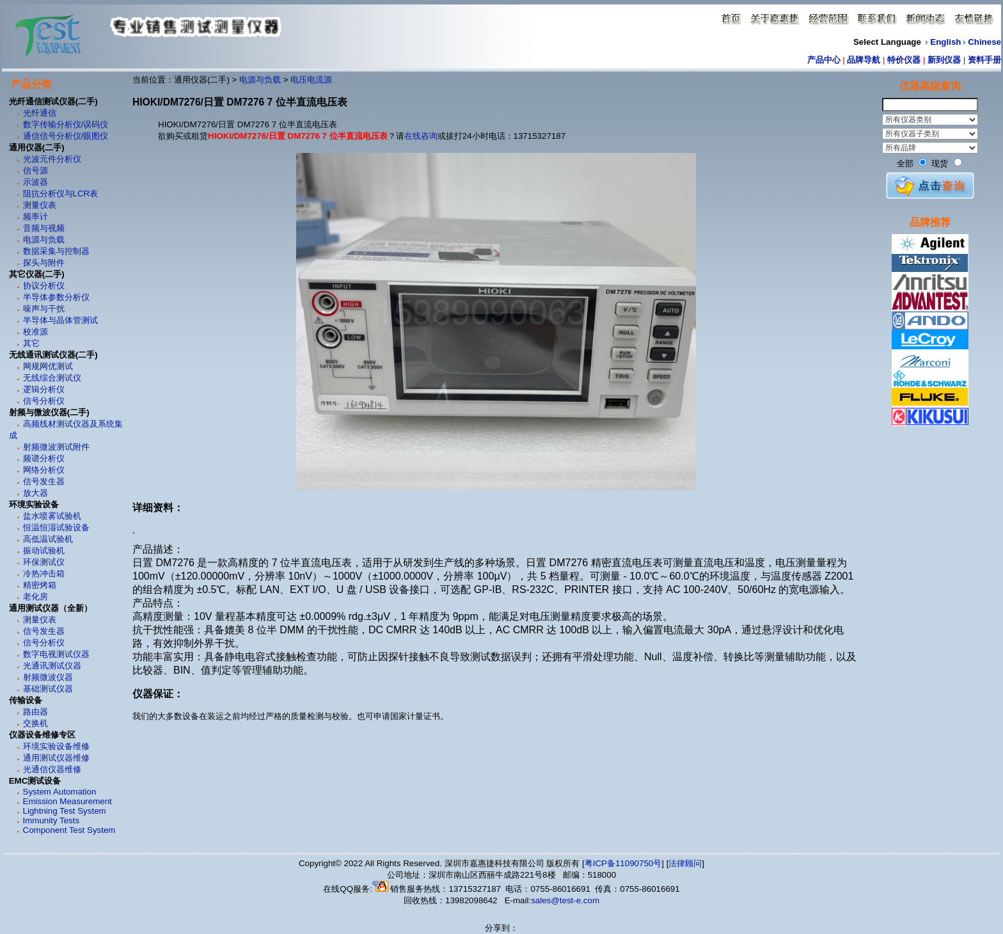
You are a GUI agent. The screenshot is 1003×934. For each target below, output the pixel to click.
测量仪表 (39, 205)
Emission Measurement (67, 801)
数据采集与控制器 (56, 251)
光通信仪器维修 (52, 769)
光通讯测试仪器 (52, 665)
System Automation (60, 791)
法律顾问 (685, 863)
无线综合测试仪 (52, 378)
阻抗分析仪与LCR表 (61, 193)
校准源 (35, 331)
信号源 (35, 170)
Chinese (984, 42)
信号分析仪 (44, 401)
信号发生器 (44, 481)
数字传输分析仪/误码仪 (66, 124)
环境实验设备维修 (56, 746)
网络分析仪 (44, 470)
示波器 (35, 182)
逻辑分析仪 (44, 389)
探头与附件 (44, 262)
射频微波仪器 (48, 677)
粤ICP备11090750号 (623, 863)
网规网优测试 (48, 366)
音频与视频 (44, 228)
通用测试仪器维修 (56, 758)
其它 (31, 343)
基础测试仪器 (48, 688)
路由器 (35, 711)
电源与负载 (44, 239)
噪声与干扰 (44, 308)
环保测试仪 (44, 562)
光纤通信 (39, 113)
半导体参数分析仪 (56, 297)
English (945, 42)
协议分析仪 (44, 285)
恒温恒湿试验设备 (56, 527)
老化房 (35, 596)
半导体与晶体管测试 (60, 320)
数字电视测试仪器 (56, 654)
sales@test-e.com (565, 900)
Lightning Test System (64, 811)
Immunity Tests (51, 820)
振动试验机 (44, 550)
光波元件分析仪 (52, 159)
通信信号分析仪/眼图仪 (66, 136)
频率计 (35, 216)
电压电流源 (311, 79)
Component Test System (69, 830)
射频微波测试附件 (56, 447)
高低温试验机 (48, 539)
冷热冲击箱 (44, 573)
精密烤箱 (39, 585)
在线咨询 (421, 136)
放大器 (35, 493)
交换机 (35, 723)
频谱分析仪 (44, 458)
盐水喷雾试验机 (52, 516)
